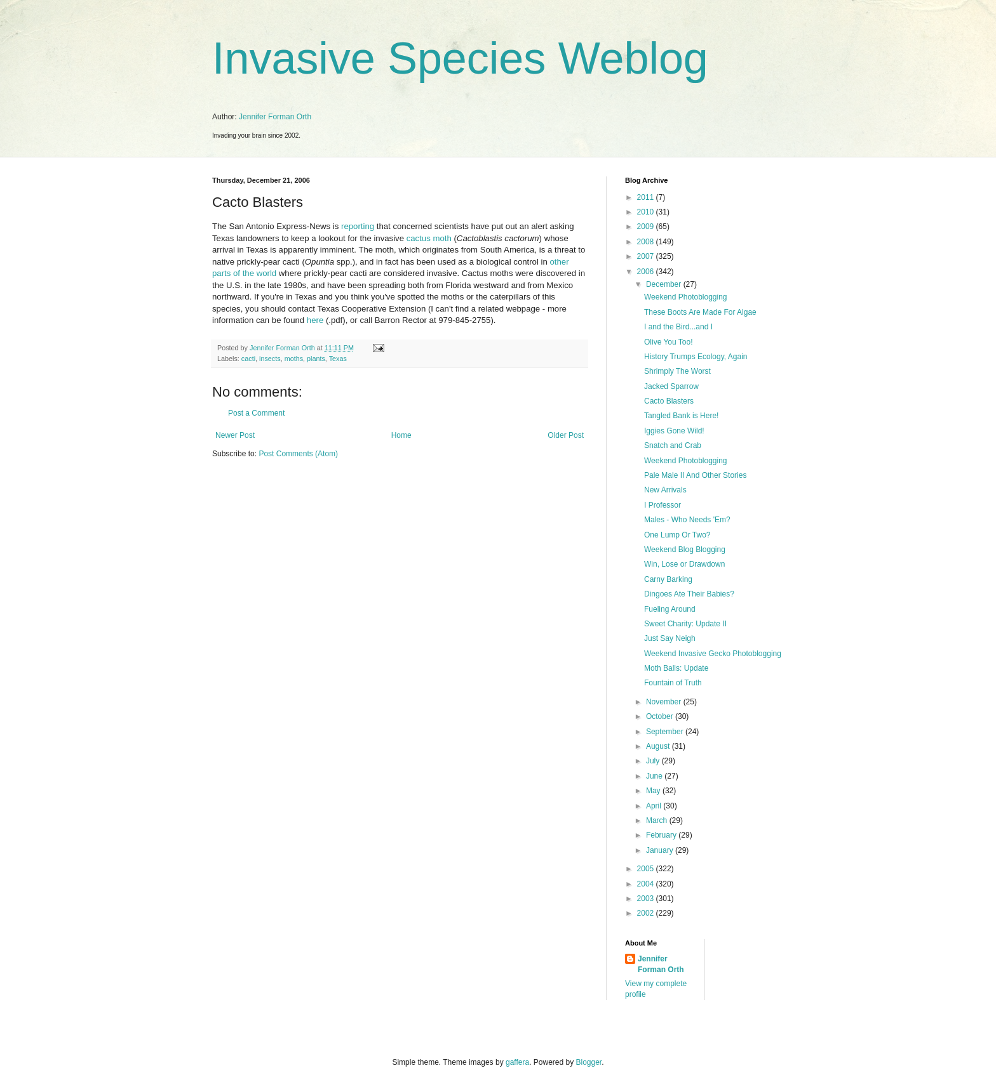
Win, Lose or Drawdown (684, 564)
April (654, 805)
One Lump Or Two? (677, 534)
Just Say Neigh (670, 638)
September (665, 731)
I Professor (662, 505)
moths (294, 358)
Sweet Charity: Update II (685, 623)
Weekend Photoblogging (685, 297)
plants (316, 358)
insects (270, 358)
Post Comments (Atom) (298, 453)
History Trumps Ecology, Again (696, 356)
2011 (646, 197)
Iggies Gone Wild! (674, 430)
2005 (646, 868)
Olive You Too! (668, 342)
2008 (646, 241)
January (660, 850)
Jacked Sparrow (671, 386)
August (659, 746)
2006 (646, 271)
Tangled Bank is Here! (681, 415)
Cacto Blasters (669, 401)
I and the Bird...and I (678, 326)
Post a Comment (256, 413)
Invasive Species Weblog (460, 58)
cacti (248, 358)
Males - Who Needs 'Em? (687, 519)
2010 (646, 212)
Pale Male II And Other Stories (695, 475)
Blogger (589, 1062)
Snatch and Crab (672, 445)
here (315, 320)
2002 (646, 913)
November (664, 701)
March (658, 820)
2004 (646, 883)
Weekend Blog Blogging (684, 549)
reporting (357, 226)
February (662, 835)
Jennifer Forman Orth (275, 116)
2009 (646, 226)
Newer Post (235, 435)
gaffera (517, 1062)
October (660, 716)
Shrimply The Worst (677, 371)
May (654, 790)
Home (401, 435)
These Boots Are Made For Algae (700, 312)
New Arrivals (665, 489)
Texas (338, 358)
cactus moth (429, 238)
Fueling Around (670, 609)
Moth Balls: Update (676, 668)
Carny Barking (668, 579)
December (664, 284)
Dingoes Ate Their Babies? (689, 594)
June (655, 776)
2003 (646, 898)
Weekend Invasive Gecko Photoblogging (712, 653)
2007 (646, 256)
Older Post (566, 435)
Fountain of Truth (673, 682)
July (654, 760)
